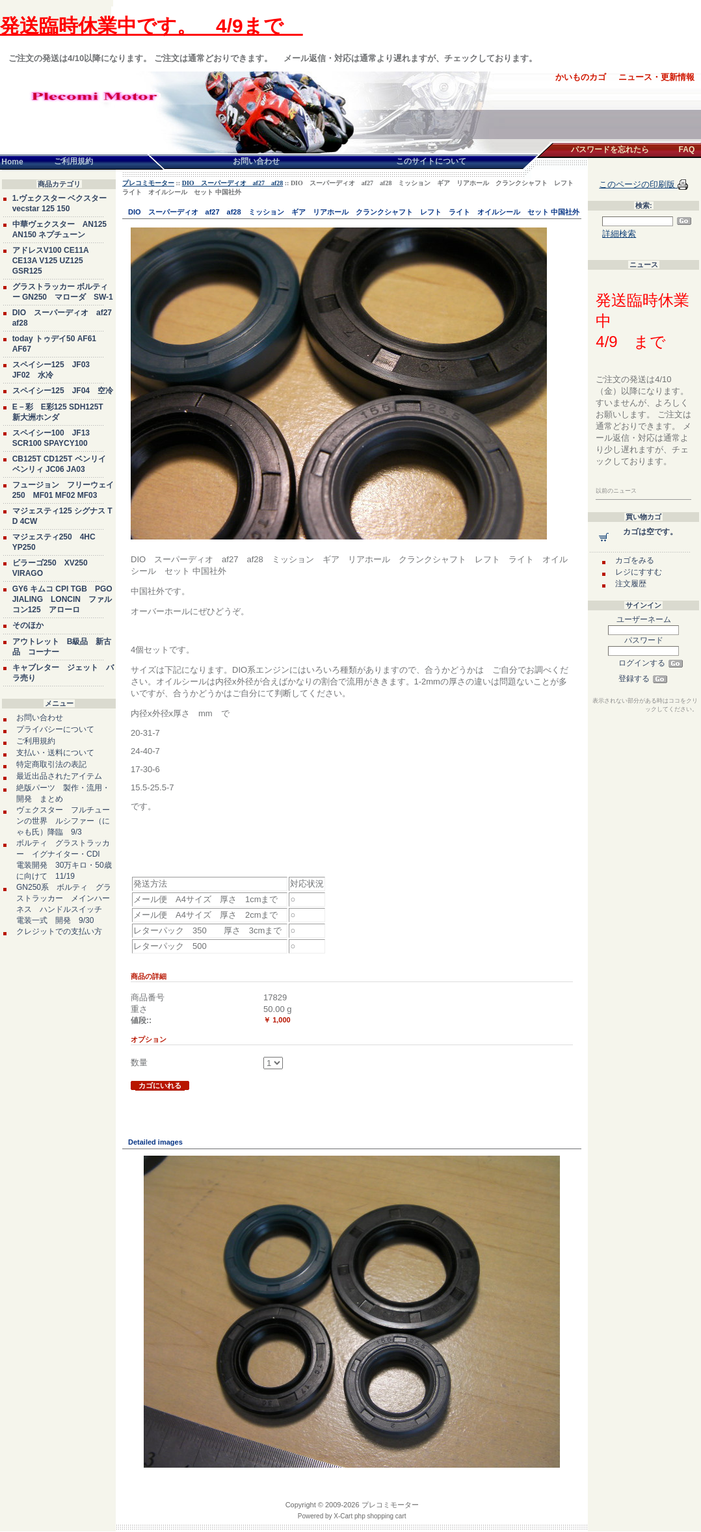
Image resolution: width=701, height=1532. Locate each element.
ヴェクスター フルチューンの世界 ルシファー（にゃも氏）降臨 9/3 (63, 821)
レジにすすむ (638, 572)
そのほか (28, 625)
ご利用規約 (35, 741)
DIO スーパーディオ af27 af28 (233, 183)
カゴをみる (634, 560)
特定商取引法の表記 (51, 764)
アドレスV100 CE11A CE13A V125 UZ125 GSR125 (50, 261)
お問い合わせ (39, 717)
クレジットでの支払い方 (59, 931)
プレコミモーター (148, 183)
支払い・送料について (55, 752)
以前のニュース (616, 490)
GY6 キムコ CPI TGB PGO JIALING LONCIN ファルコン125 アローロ (62, 599)
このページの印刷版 (638, 184)
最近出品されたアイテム (59, 776)
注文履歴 (630, 583)
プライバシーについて (55, 729)
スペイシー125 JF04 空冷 (62, 390)
